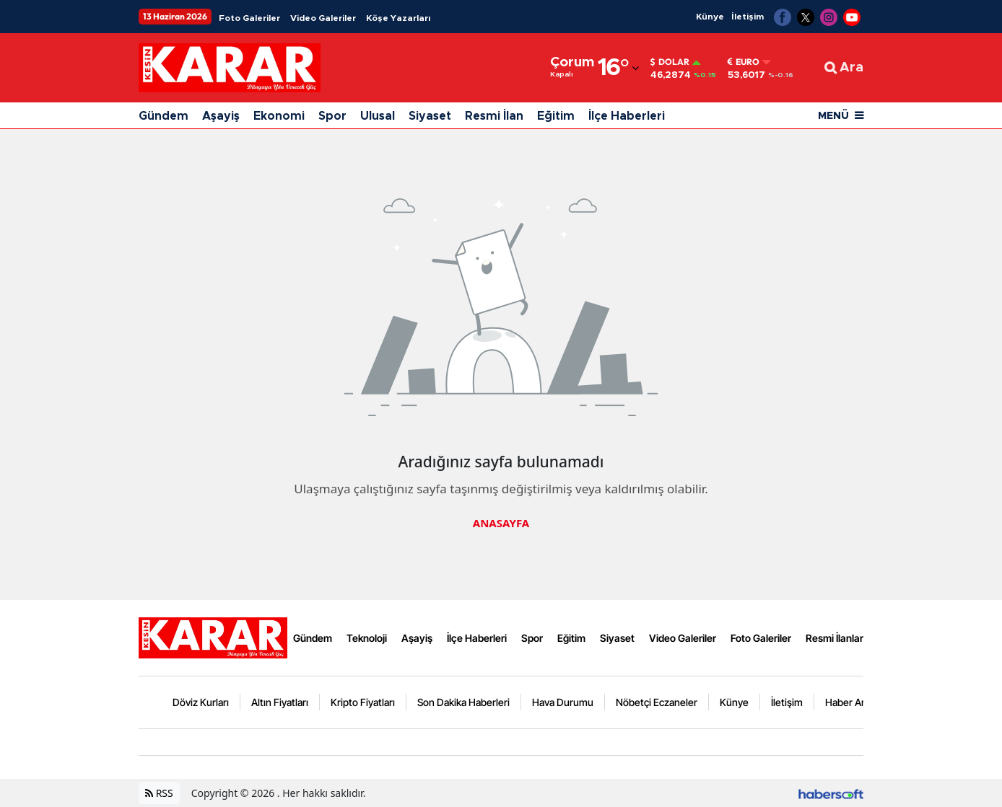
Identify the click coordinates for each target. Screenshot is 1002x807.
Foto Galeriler (249, 18)
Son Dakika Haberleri (463, 702)
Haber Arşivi (852, 702)
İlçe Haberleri (626, 116)
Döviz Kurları (201, 702)
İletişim (747, 16)
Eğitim (556, 116)
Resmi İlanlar (834, 638)
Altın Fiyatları (279, 702)
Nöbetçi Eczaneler (656, 702)
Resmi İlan (494, 116)
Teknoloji (367, 638)
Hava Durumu (562, 702)
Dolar (669, 62)
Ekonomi (279, 116)
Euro (743, 62)
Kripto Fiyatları (363, 702)
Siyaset (430, 116)
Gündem (163, 116)
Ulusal (377, 116)
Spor (332, 116)
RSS (159, 793)
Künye (710, 16)
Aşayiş (221, 116)
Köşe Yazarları (398, 18)
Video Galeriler (323, 18)
